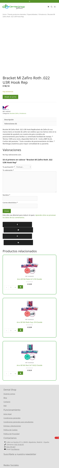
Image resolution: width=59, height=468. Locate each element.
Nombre (6, 195)
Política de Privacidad (11, 422)
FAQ (5, 394)
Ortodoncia (42, 14)
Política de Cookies (11, 418)
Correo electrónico (10, 202)
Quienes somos (9, 382)
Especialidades (32, 14)
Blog (5, 386)
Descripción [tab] (9, 120)
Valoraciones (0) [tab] (10, 124)
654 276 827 (10, 435)
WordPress (45, 461)
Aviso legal (7, 402)
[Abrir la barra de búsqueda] (51, 7)
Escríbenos (15, 438)
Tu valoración (8, 170)
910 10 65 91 (19, 433)
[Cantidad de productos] (11, 275)
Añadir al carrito (10, 97)
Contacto (7, 390)
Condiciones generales (12, 406)
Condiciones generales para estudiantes (18, 410)
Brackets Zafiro (14, 113)
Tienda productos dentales (17, 14)
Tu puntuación (9, 167)
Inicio (4, 14)
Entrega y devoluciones (12, 414)
